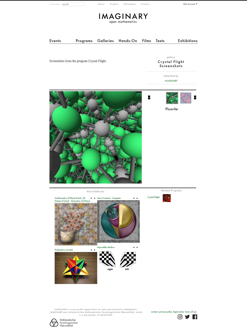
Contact (145, 4)
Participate (129, 4)
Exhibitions (188, 40)
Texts (160, 40)
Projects (114, 4)
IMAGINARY (171, 80)
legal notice (178, 311)
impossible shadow (106, 247)
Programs (84, 40)
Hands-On (128, 40)
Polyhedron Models (64, 249)
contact (154, 311)
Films (146, 40)
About (101, 4)
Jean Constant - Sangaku (109, 198)
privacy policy (165, 311)
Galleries (105, 40)
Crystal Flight (153, 197)
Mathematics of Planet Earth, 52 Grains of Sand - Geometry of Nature (72, 199)
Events (55, 40)
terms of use (190, 311)
